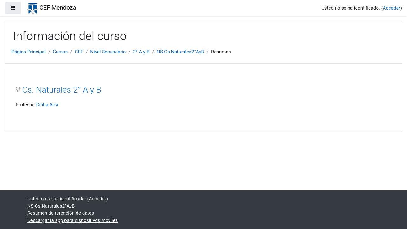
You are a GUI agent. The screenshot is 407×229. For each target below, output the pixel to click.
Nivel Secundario (108, 52)
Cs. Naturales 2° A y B (61, 89)
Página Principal (28, 52)
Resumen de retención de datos (60, 213)
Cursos (60, 52)
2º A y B (141, 52)
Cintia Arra (47, 105)
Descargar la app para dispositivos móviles (72, 220)
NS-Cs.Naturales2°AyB (180, 52)
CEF (79, 52)
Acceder (391, 8)
